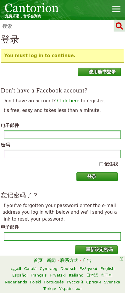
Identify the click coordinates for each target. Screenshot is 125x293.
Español (20, 275)
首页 (38, 260)
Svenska (112, 282)
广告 (86, 260)
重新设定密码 (96, 249)
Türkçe (49, 288)
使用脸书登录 (99, 72)
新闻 (51, 260)
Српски (93, 282)
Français (39, 275)
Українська (70, 288)
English (107, 268)
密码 (5, 145)
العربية (15, 268)
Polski (35, 282)
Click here (68, 101)
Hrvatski (58, 275)
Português (54, 282)
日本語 (92, 275)
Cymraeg (48, 268)
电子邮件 (10, 125)
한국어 (107, 275)
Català (30, 268)
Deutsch (69, 268)
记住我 (111, 164)
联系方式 (69, 260)
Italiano (76, 275)
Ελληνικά (88, 268)
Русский (75, 282)
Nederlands (16, 282)
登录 (88, 176)
